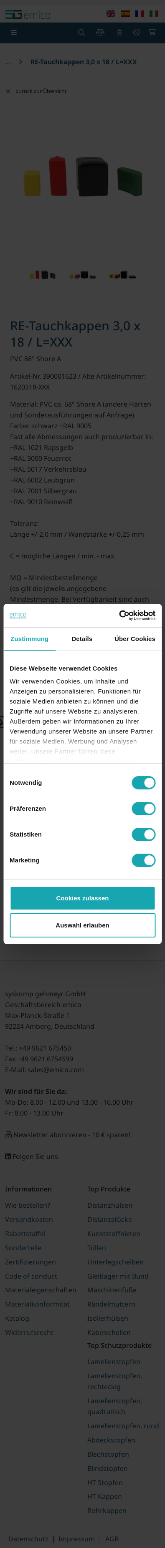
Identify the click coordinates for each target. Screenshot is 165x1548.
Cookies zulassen (82, 898)
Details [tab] (81, 638)
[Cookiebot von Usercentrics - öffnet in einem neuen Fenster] (118, 615)
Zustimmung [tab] (29, 638)
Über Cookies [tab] (134, 638)
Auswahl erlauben (82, 925)
